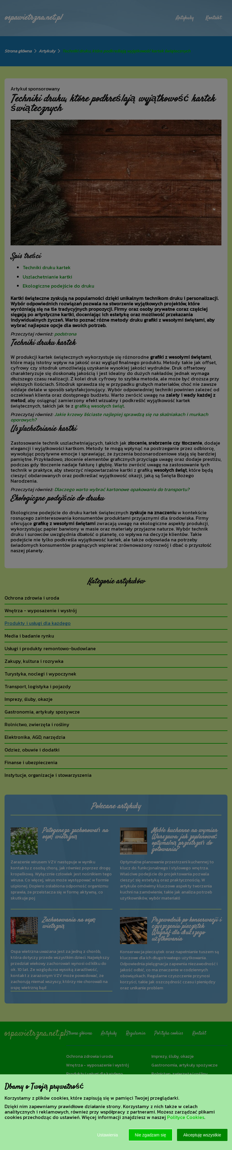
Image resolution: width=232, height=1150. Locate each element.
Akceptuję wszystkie (202, 1135)
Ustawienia (107, 1135)
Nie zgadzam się (150, 1135)
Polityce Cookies (185, 1117)
